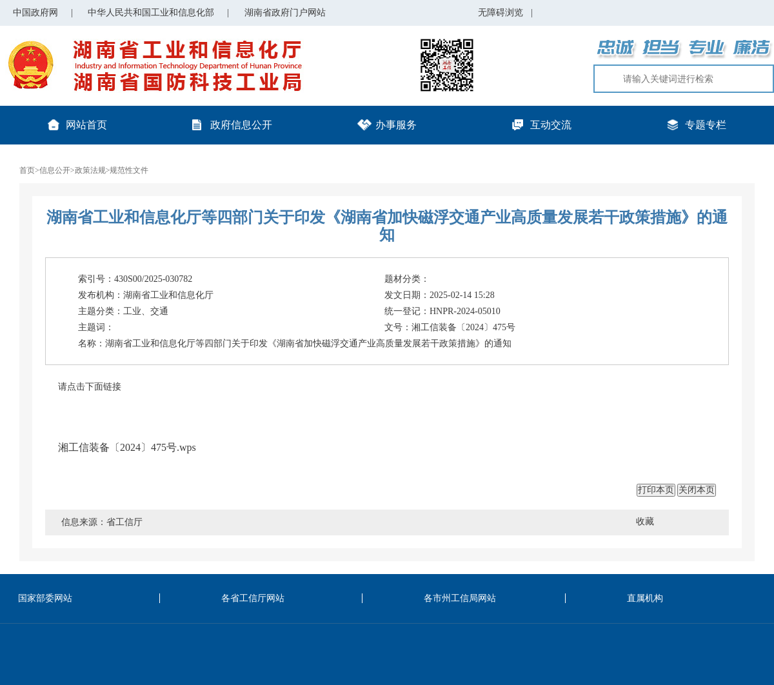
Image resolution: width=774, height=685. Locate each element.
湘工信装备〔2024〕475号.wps (127, 447)
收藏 (645, 521)
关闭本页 (697, 489)
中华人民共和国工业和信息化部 (151, 12)
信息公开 (54, 170)
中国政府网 (35, 12)
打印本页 (656, 489)
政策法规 (90, 170)
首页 (27, 170)
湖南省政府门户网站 (285, 12)
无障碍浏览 (505, 12)
